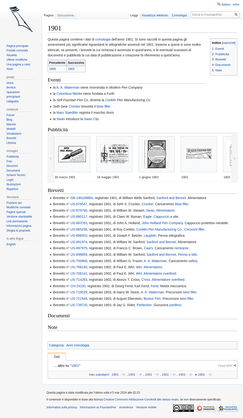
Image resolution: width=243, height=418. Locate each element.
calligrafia (12, 101)
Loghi (9, 180)
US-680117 (78, 216)
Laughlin (150, 235)
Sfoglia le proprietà (18, 230)
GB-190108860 (81, 198)
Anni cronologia (77, 345)
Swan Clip (91, 119)
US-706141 (78, 273)
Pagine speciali (16, 212)
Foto (9, 161)
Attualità (11, 55)
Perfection (144, 305)
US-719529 (78, 292)
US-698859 (78, 254)
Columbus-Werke (69, 93)
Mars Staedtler (67, 112)
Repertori (12, 189)
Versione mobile (146, 407)
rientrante (181, 248)
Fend (154, 286)
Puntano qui (14, 202)
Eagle (147, 216)
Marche (11, 124)
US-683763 (78, 223)
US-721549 (78, 298)
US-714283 (78, 280)
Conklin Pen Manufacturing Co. (159, 229)
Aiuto (9, 69)
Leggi (134, 15)
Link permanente (17, 221)
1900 (52, 69)
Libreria (11, 143)
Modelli (10, 129)
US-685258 (78, 229)
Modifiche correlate (18, 207)
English (11, 244)
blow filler (103, 106)
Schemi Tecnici (15, 175)
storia (9, 83)
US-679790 (78, 210)
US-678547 (78, 204)
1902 (71, 69)
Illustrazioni (13, 184)
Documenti (13, 170)
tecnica (10, 87)
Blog (9, 119)
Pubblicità (12, 156)
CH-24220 (78, 286)
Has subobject (99, 374)
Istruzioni (12, 166)
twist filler (189, 292)
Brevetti (11, 138)
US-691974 (78, 242)
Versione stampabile (19, 216)
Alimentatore (165, 210)
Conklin (110, 100)
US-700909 (78, 261)
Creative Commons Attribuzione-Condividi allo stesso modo (140, 399)
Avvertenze (126, 407)
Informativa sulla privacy (62, 407)
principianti (13, 96)
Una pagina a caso (18, 64)
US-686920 (78, 235)
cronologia (103, 39)
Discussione (65, 15)
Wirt (139, 267)
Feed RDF (225, 366)
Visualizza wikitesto (155, 15)
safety (192, 261)
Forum (10, 115)
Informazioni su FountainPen (98, 407)
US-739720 (78, 305)
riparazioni (12, 92)
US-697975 (78, 248)
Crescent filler (194, 229)
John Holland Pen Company (162, 223)
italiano (226, 4)
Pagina (48, 15)
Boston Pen (152, 298)
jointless (175, 305)
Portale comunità (17, 50)
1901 (75, 366)
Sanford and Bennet (171, 198)
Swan (60, 119)
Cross (145, 280)
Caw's (148, 248)
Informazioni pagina (18, 225)
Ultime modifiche (17, 59)
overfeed (169, 273)
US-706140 (78, 267)
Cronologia (179, 15)
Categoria (56, 345)
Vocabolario (13, 133)
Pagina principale (17, 46)
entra (236, 4)
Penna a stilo (187, 254)
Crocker (74, 106)
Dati (57, 357)
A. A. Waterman (67, 87)
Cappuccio (161, 216)
